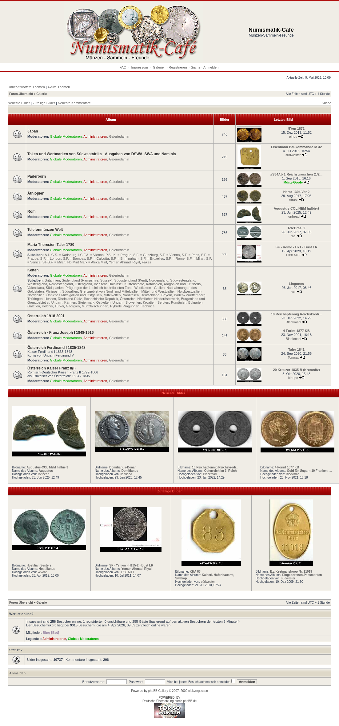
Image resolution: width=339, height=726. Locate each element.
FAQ (123, 67)
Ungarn (117, 302)
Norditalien (130, 295)
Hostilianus (47, 568)
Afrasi (293, 200)
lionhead (293, 216)
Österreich (128, 299)
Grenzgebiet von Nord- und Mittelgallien (110, 291)
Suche (195, 67)
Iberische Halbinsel (108, 284)
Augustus (46, 470)
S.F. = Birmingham (124, 258)
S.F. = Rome (175, 258)
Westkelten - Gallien (149, 288)
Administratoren (95, 136)
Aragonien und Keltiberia (182, 284)
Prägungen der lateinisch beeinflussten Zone (99, 288)
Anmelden (211, 67)
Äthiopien (35, 193)
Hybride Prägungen (124, 306)
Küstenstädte (134, 284)
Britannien (52, 280)
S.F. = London (50, 258)
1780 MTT (293, 255)
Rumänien (178, 302)
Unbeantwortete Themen (26, 87)
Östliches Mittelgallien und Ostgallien (74, 295)
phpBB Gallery (158, 690)
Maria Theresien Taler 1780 (50, 245)
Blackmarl (293, 322)
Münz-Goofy (293, 182)
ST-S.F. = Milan (54, 262)
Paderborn (36, 176)
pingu (293, 136)
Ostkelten (103, 302)
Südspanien (55, 288)
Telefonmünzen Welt (45, 229)
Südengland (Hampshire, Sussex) (87, 280)
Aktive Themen (58, 87)
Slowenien (133, 302)
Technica (147, 306)
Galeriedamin (119, 136)
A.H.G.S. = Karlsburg (60, 255)
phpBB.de (190, 701)
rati (293, 236)
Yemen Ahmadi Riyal (124, 262)
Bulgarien (195, 302)
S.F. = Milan (195, 258)
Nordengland (158, 280)
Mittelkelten (112, 295)
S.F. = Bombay (74, 258)
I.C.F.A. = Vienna (91, 255)
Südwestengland (182, 280)
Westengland (37, 284)
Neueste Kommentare (74, 103)
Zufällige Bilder (44, 103)
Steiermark (86, 302)
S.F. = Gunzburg (145, 255)
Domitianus (130, 470)
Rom (31, 211)
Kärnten (70, 302)
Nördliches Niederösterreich (158, 299)
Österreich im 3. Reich (220, 470)
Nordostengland (61, 284)
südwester (293, 155)
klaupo (293, 378)
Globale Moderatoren (66, 136)
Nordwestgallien (189, 291)
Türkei (59, 306)
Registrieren (178, 67)
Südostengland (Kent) (130, 280)
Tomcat (293, 357)
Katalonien (154, 284)
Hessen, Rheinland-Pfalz (63, 299)
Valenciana (35, 288)
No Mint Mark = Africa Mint (87, 262)
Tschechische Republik (101, 299)
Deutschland (150, 295)
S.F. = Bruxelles (152, 258)
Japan (32, 131)
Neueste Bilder (19, 103)
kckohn (42, 572)
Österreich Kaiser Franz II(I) (51, 368)
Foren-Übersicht (21, 94)
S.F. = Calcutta (98, 258)
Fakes (146, 262)
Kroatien (149, 302)
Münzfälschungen (95, 306)
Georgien (73, 306)
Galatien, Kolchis (40, 306)
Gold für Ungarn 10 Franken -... (309, 470)
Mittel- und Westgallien (159, 291)
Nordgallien (36, 295)
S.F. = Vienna (170, 255)
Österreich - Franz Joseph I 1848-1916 (60, 332)
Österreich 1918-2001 (46, 316)
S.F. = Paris (190, 255)
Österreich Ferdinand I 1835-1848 (56, 347)
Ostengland (83, 284)
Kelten (33, 270)
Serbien (163, 302)
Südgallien (70, 291)
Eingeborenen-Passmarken (302, 575)
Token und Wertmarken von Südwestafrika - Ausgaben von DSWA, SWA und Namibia (101, 154)
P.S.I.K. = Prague (118, 255)
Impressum (139, 67)
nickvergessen (198, 690)
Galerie (159, 67)
